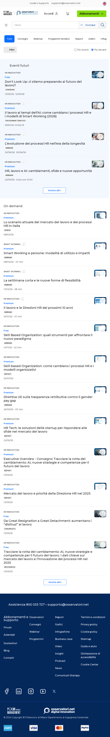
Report (79, 38)
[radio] (75, 50)
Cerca (102, 25)
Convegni (23, 38)
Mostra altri (54, 190)
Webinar (38, 38)
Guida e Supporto (39, 3)
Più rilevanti (100, 49)
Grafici (91, 38)
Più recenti (83, 49)
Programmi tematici (59, 38)
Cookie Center (89, 664)
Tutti (9, 38)
